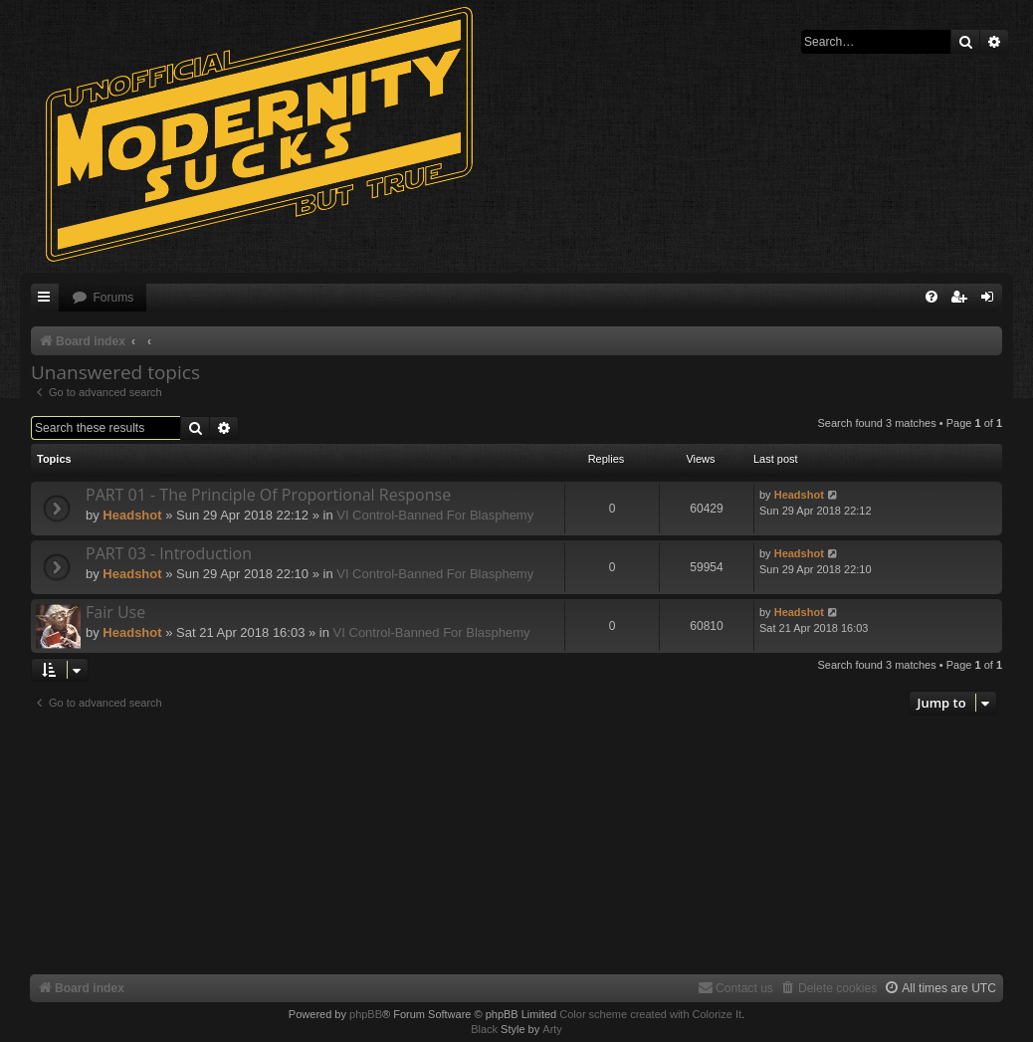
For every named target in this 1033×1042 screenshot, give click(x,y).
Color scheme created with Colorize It (650, 1014)
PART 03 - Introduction (169, 553)
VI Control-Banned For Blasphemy (434, 515)
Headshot (132, 515)
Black (484, 1029)
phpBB (365, 1014)
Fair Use (115, 612)
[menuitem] (102, 298)
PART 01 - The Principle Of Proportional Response (268, 495)
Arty (552, 1029)
